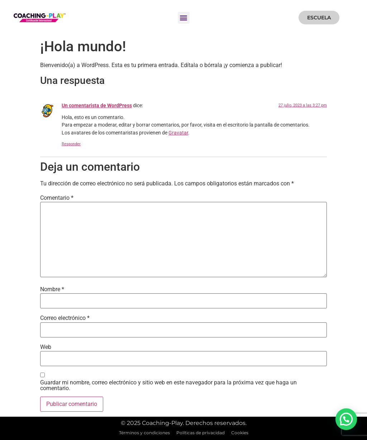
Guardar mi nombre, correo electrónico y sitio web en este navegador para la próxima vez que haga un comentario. (168, 385)
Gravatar (178, 133)
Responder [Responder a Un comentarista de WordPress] (71, 144)
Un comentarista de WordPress (97, 106)
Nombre (52, 289)
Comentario (56, 198)
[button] (184, 18)
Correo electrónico (65, 318)
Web (45, 347)
